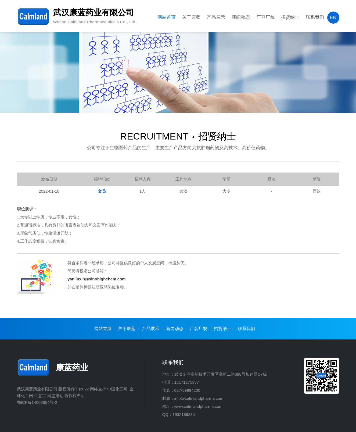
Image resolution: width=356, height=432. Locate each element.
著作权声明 (74, 395)
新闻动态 (241, 17)
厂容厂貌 (265, 17)
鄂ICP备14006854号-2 (37, 402)
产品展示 (216, 17)
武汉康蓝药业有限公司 (37, 389)
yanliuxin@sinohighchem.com (96, 279)
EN (333, 17)
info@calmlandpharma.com (199, 398)
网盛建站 (55, 395)
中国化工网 (117, 389)
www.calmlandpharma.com (198, 406)
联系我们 (315, 17)
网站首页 (166, 17)
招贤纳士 (290, 17)
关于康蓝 (191, 17)
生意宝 (40, 395)
